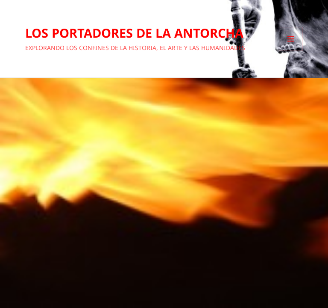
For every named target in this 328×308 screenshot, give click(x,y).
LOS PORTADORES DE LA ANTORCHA (134, 32)
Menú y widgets (291, 50)
